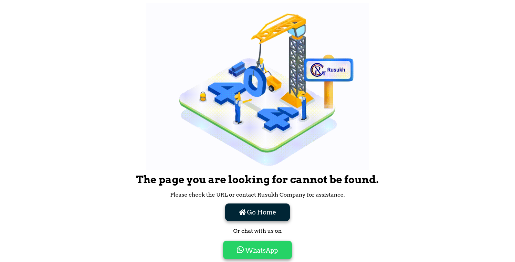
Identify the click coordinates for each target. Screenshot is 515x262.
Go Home (257, 212)
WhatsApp (257, 250)
